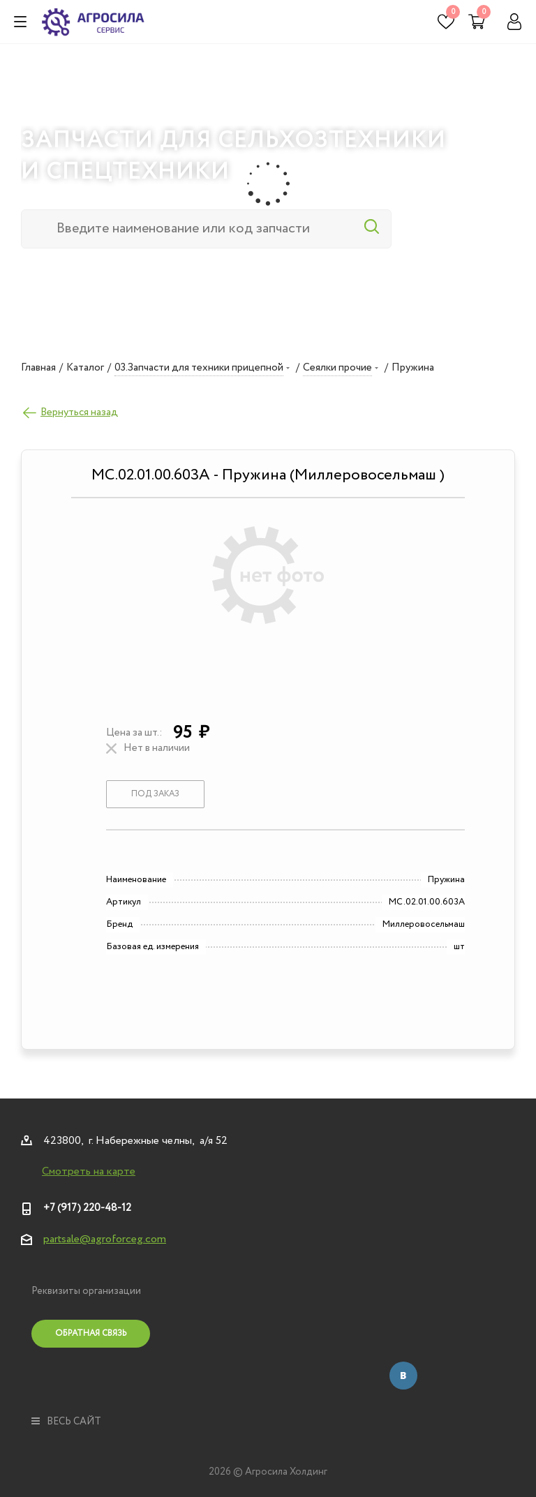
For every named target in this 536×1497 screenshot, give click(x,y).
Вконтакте (403, 1376)
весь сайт (66, 1422)
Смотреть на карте (88, 1171)
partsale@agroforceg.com (104, 1239)
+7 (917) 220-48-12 (87, 1208)
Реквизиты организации (86, 1291)
